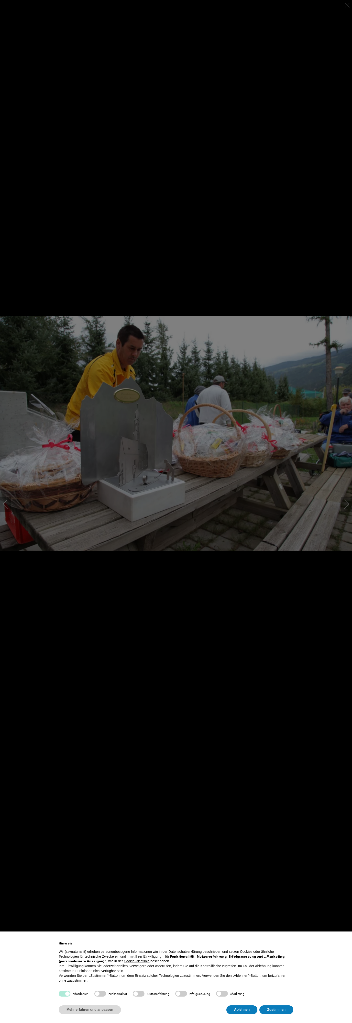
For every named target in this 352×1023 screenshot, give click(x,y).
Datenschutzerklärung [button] (185, 952)
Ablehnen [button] (242, 1010)
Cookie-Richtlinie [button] (137, 961)
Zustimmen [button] (276, 1010)
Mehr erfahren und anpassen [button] (89, 1010)
